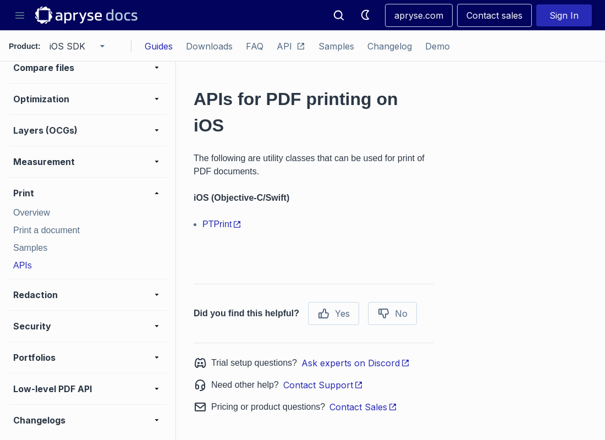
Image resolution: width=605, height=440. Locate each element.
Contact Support (323, 385)
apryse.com (418, 15)
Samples (336, 46)
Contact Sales (363, 407)
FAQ (254, 46)
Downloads (209, 46)
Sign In (564, 15)
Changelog (389, 46)
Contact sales (494, 15)
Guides (159, 46)
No (392, 313)
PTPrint (221, 224)
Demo (437, 46)
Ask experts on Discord (355, 363)
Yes (333, 313)
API (291, 46)
